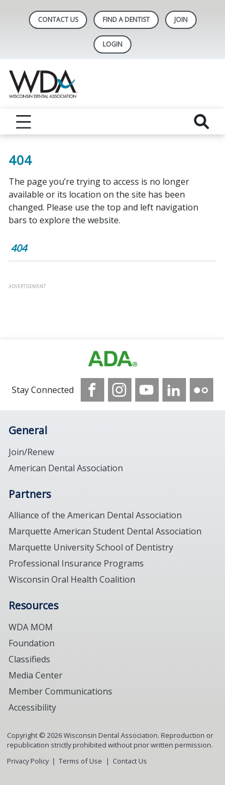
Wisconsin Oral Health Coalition (72, 579)
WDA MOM (31, 627)
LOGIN (112, 44)
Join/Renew (31, 452)
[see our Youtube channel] (147, 390)
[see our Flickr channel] (201, 390)
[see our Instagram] (119, 390)
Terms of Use (80, 761)
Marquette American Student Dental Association (105, 531)
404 (19, 247)
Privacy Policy (28, 761)
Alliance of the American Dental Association (95, 515)
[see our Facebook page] (92, 390)
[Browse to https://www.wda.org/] (112, 358)
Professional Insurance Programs (76, 563)
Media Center (36, 675)
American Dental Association (66, 468)
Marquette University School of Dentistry (91, 547)
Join (181, 19)
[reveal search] (201, 121)
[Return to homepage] (112, 84)
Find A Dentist (126, 19)
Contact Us (58, 19)
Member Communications (60, 691)
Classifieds (29, 659)
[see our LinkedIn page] (174, 390)
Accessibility (32, 707)
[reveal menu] (23, 121)
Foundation (32, 643)
